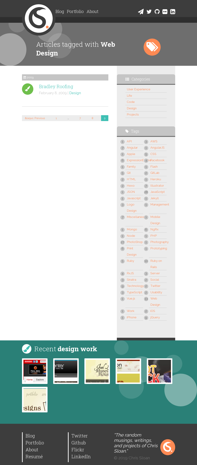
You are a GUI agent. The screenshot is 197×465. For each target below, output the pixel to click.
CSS (153, 154)
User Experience (138, 89)
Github (78, 443)
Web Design (155, 301)
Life (129, 95)
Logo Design (132, 207)
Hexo (131, 185)
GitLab (154, 173)
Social (154, 279)
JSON (131, 192)
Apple (131, 154)
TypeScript (134, 292)
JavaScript (157, 192)
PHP (153, 235)
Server (155, 273)
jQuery (155, 317)
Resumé (34, 456)
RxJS (130, 273)
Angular (132, 147)
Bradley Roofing (56, 86)
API (129, 141)
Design (75, 93)
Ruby (130, 261)
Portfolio (75, 11)
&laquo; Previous (35, 118)
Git (129, 173)
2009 (30, 77)
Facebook (157, 160)
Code (131, 102)
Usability (156, 292)
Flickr (77, 450)
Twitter (155, 286)
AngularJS (157, 147)
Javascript (134, 198)
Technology (135, 286)
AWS (153, 141)
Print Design (132, 251)
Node (131, 235)
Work (130, 311)
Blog (60, 11)
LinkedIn (81, 456)
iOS (152, 311)
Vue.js (131, 298)
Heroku (155, 179)
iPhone (132, 317)
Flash (154, 166)
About (92, 11)
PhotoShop (135, 242)
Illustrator (157, 185)
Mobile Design (155, 220)
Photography (158, 242)
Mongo (132, 229)
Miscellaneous (135, 217)
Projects (133, 114)
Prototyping (158, 248)
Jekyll (154, 198)
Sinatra (131, 279)
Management (158, 204)
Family (131, 166)
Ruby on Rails (156, 264)
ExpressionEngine (135, 160)
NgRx (154, 229)
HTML (131, 179)
